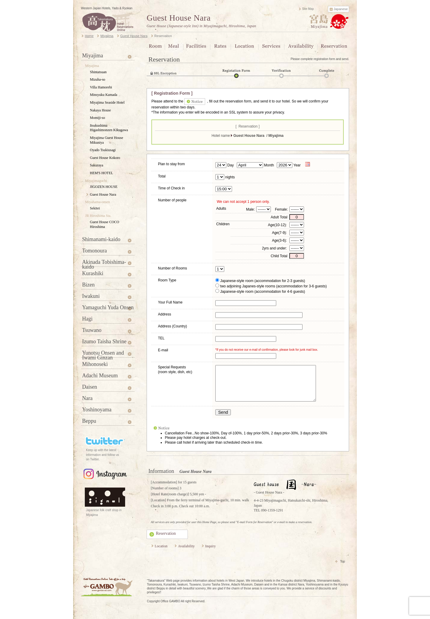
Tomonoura (94, 251)
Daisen (89, 387)
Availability (186, 553)
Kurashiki (92, 273)
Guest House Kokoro (105, 158)
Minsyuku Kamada (103, 95)
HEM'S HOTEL (101, 173)
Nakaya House (100, 110)
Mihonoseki (95, 364)
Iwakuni (91, 296)
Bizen (88, 285)
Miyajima (92, 56)
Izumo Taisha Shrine (104, 341)
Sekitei (95, 208)
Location (161, 553)
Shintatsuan (98, 72)
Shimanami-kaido (101, 239)
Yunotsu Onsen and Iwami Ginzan (103, 354)
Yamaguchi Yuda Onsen (108, 307)
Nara (87, 398)
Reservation (166, 540)
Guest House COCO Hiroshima (104, 224)
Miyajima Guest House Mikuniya (106, 140)
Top (342, 568)
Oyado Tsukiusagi (103, 150)
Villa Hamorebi (101, 87)
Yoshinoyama (96, 410)
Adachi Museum (100, 376)
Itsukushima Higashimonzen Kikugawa (109, 127)
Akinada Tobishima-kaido (104, 263)
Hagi (87, 319)
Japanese (341, 9)
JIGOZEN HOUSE (103, 187)
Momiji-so (97, 118)
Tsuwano (92, 330)
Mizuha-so (97, 79)
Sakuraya (96, 165)
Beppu (89, 421)
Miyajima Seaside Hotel (107, 102)
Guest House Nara (179, 17)
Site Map (308, 8)
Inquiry (210, 553)
